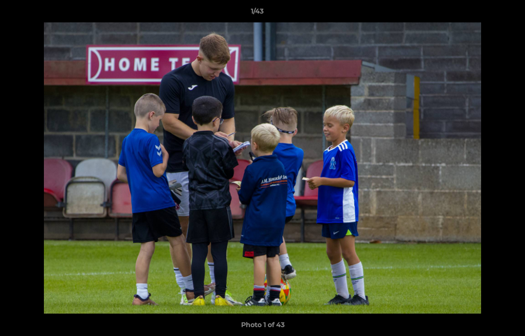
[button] (485, 13)
